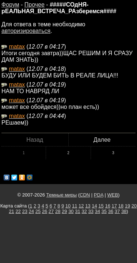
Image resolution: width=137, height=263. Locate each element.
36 (110, 211)
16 (107, 206)
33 (90, 211)
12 (81, 206)
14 (94, 206)
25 (38, 211)
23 (24, 211)
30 (70, 211)
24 (31, 211)
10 (68, 206)
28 (57, 211)
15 (100, 206)
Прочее (34, 4)
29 (64, 211)
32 (84, 211)
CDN (85, 195)
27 (51, 211)
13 (87, 206)
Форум (10, 4)
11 (74, 206)
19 (127, 206)
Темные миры (61, 195)
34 (97, 211)
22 (17, 211)
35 (104, 211)
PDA (98, 195)
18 (120, 206)
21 (11, 211)
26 (44, 211)
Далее (102, 140)
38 (123, 211)
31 (77, 211)
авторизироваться (25, 31)
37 (117, 211)
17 (114, 206)
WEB (112, 195)
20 (134, 206)
